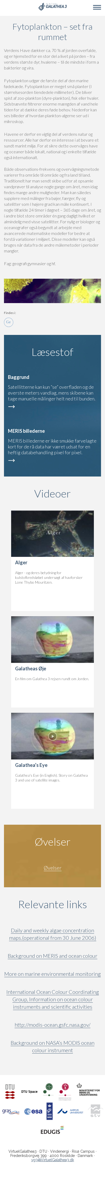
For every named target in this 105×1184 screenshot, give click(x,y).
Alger (21, 562)
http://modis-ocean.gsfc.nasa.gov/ (52, 1024)
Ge (8, 322)
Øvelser (53, 867)
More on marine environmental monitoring (52, 974)
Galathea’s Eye (31, 765)
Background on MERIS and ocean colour (52, 956)
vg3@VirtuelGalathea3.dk (52, 1160)
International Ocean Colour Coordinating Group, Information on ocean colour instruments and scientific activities (52, 999)
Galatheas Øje (30, 668)
